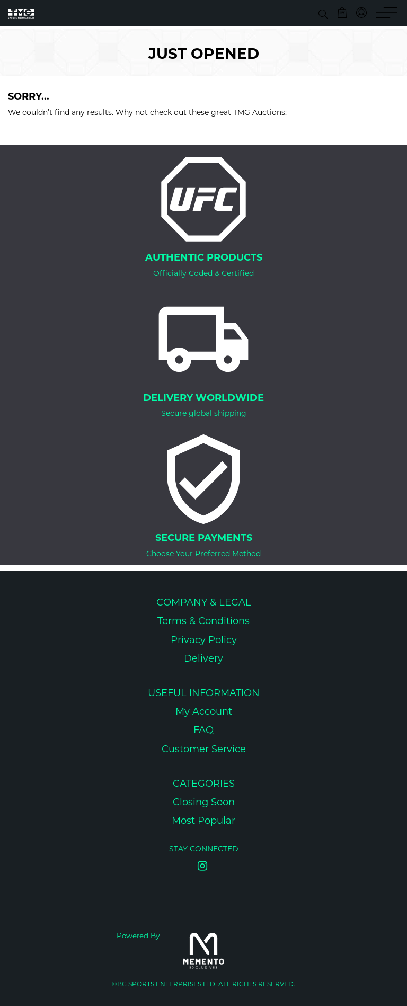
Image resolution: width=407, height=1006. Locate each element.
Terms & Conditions (203, 622)
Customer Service (204, 750)
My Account (203, 712)
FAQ (203, 731)
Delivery (203, 659)
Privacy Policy (204, 641)
